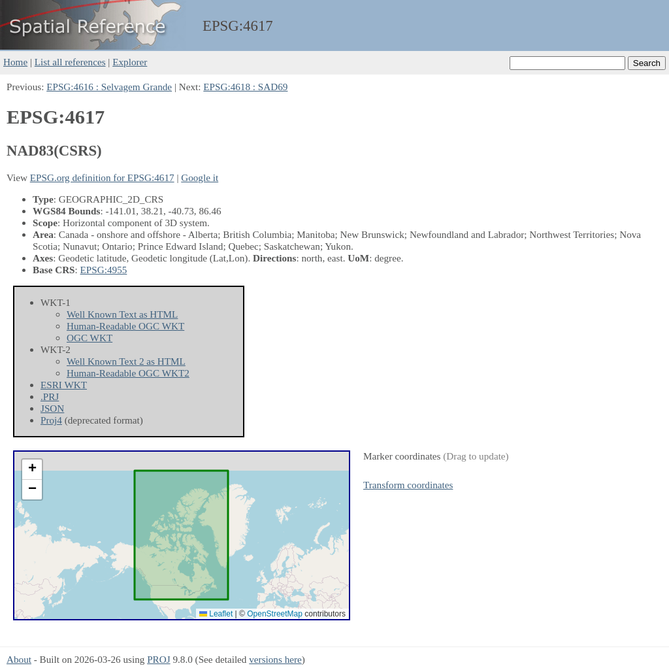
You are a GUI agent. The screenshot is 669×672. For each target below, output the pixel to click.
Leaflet (216, 613)
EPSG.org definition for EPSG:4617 (102, 177)
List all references (70, 61)
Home (15, 61)
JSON (52, 408)
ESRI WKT (64, 384)
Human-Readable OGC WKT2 (128, 372)
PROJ (158, 659)
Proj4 (51, 420)
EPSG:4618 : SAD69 (245, 86)
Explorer (129, 61)
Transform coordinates (408, 484)
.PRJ (50, 396)
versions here (275, 659)
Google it (199, 177)
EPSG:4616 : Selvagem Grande (109, 86)
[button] (32, 470)
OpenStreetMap (274, 613)
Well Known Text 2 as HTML (126, 361)
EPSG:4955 (103, 269)
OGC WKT (89, 337)
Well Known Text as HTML (122, 314)
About (19, 659)
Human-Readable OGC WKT (125, 325)
